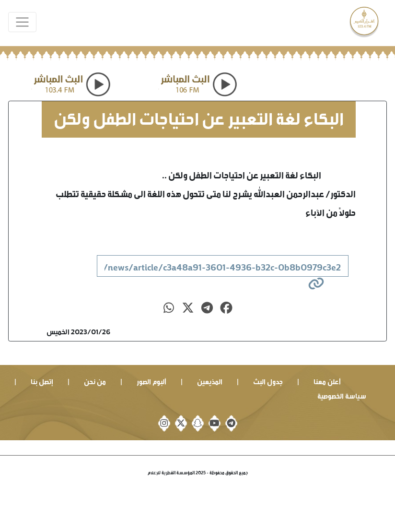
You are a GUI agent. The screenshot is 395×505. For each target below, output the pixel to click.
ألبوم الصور (151, 381)
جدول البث (268, 381)
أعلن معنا (327, 381)
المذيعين (209, 381)
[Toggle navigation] (22, 22)
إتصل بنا (42, 381)
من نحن (95, 381)
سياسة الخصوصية (341, 395)
